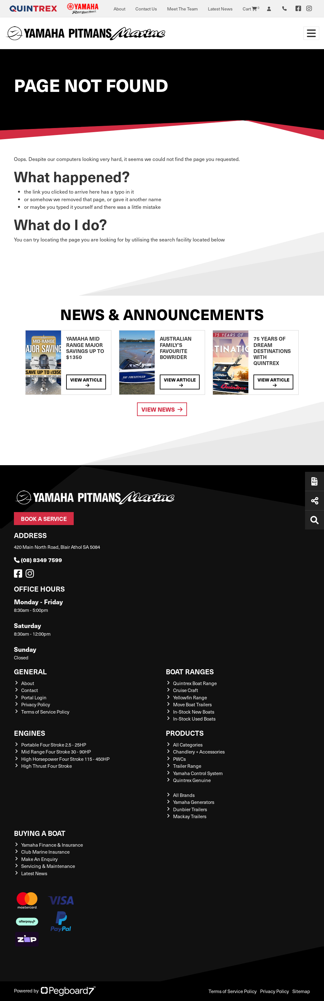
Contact (29, 690)
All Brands (184, 795)
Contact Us (146, 8)
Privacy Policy (35, 704)
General (30, 671)
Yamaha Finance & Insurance (52, 844)
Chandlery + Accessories (199, 751)
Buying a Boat (39, 833)
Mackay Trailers (189, 816)
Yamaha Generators (193, 802)
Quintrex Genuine (192, 780)
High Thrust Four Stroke (46, 765)
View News (162, 409)
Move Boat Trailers (192, 704)
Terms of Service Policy (45, 711)
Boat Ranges (190, 671)
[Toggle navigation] (311, 33)
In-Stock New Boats (193, 711)
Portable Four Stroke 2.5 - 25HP (53, 744)
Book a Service (44, 519)
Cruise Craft (185, 690)
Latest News (220, 8)
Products (185, 733)
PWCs (179, 758)
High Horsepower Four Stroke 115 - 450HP (65, 758)
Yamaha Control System (198, 773)
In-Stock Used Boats (194, 718)
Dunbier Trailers (190, 809)
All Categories (187, 744)
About (119, 8)
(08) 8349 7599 (38, 560)
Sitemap (301, 991)
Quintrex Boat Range (195, 683)
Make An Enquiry (39, 859)
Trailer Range (187, 765)
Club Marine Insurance (45, 851)
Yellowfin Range (190, 697)
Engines (29, 733)
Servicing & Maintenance (48, 866)
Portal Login (34, 697)
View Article (86, 382)
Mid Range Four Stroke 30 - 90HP (56, 751)
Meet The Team (182, 8)
